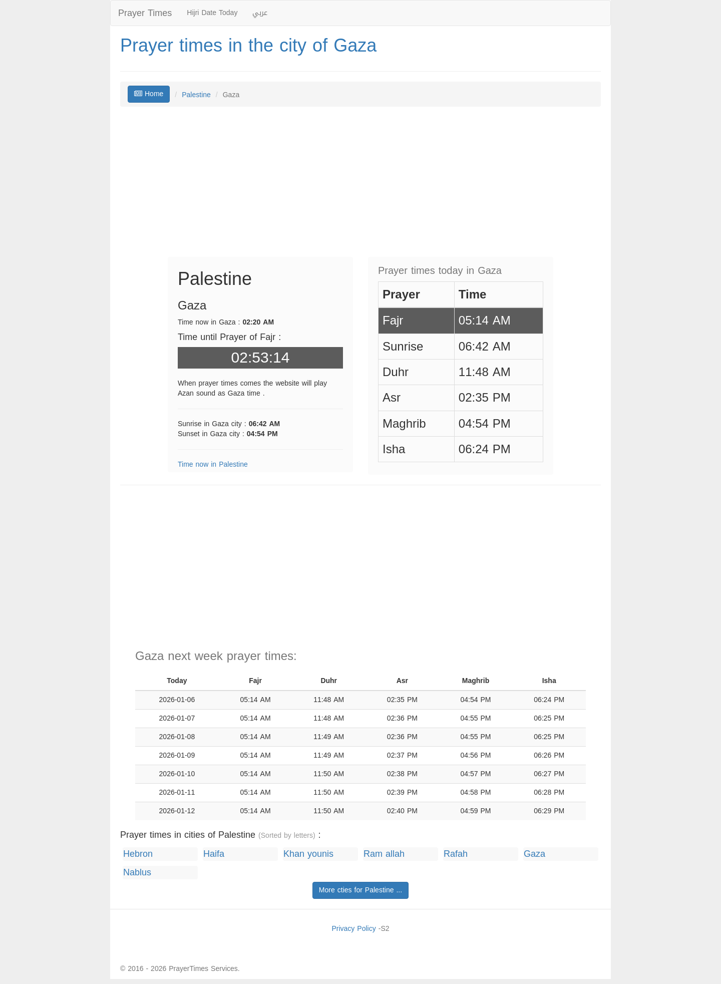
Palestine (196, 95)
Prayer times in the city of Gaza (248, 46)
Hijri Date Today (212, 13)
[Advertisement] (360, 187)
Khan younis (308, 854)
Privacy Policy (353, 928)
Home (148, 94)
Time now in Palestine (213, 464)
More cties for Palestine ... (360, 890)
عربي (259, 13)
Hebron (138, 854)
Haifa (213, 854)
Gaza (534, 854)
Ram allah (384, 854)
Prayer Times (145, 13)
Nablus (137, 872)
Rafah (456, 854)
